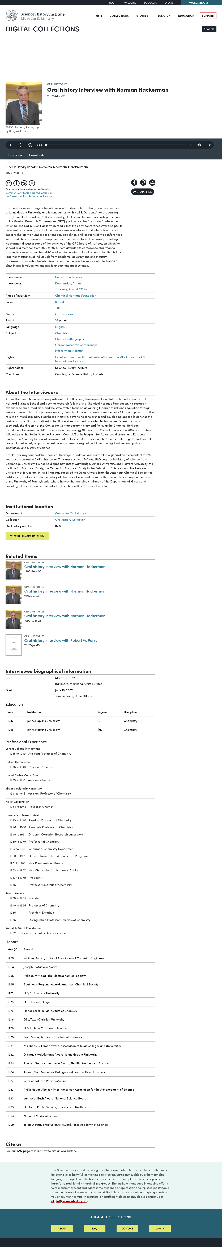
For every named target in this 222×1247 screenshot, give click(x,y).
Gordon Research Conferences (76, 345)
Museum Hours (198, 2)
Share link (142, 192)
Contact (127, 1228)
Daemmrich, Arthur (68, 283)
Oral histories (57, 84)
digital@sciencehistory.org (69, 1201)
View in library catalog (27, 536)
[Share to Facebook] (134, 182)
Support (208, 15)
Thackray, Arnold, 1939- (71, 289)
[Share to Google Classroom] (152, 182)
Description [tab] (16, 155)
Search (209, 29)
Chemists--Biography (69, 339)
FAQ (94, 1228)
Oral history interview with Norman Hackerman (64, 566)
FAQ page (23, 1151)
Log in (160, 1228)
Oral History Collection (70, 520)
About (112, 2)
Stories (142, 15)
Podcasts (150, 2)
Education (186, 15)
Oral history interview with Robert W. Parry (60, 640)
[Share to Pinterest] (143, 182)
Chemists (61, 333)
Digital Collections (42, 28)
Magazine (130, 2)
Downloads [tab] (36, 155)
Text (57, 308)
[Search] (143, 29)
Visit (98, 15)
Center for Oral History (70, 513)
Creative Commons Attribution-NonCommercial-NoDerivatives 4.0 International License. (29, 193)
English (60, 327)
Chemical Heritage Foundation (75, 295)
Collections (119, 15)
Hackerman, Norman (69, 277)
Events (169, 2)
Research (163, 15)
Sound (59, 302)
